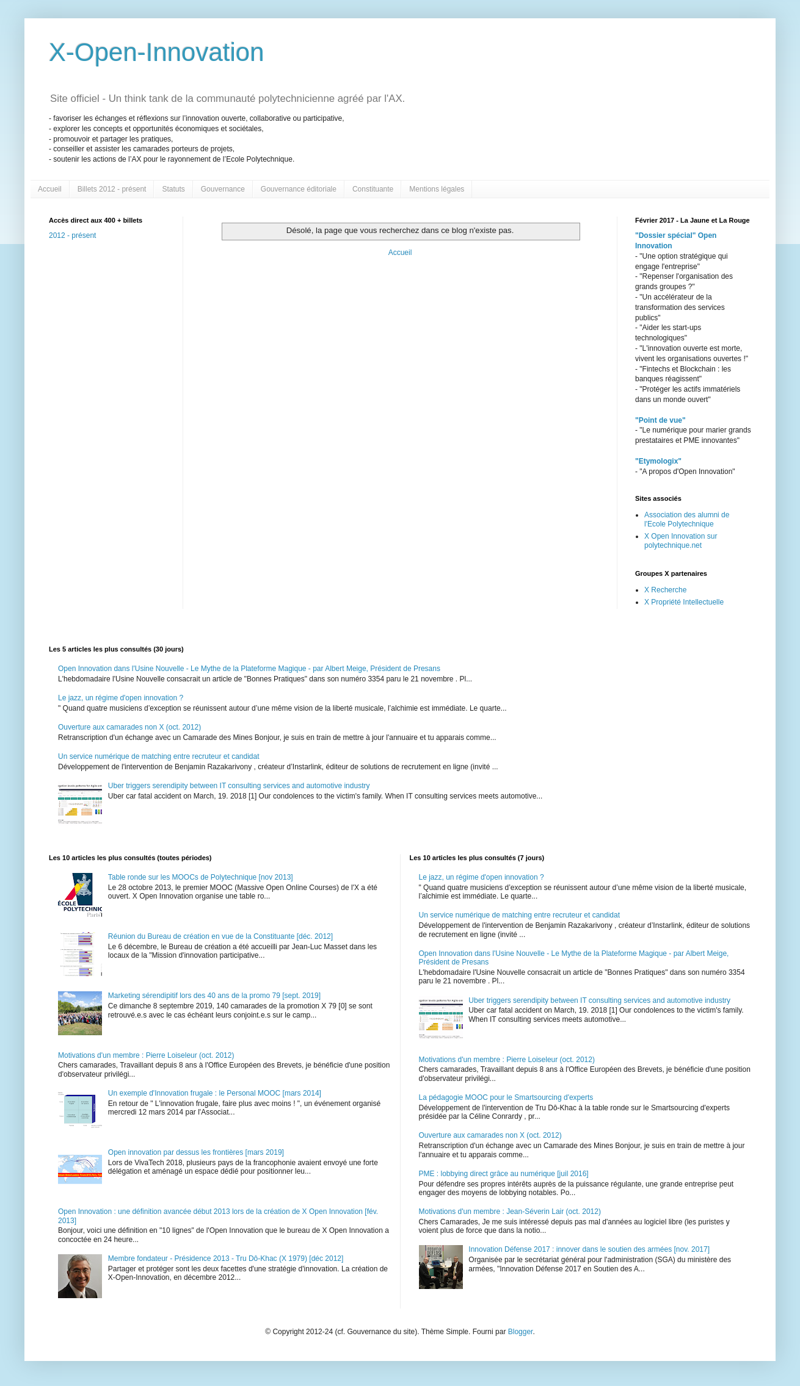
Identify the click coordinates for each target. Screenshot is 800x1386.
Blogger (520, 1331)
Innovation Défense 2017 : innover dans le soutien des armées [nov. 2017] (589, 1249)
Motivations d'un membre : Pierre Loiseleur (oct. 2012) (146, 1055)
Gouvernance (223, 189)
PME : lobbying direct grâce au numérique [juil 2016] (504, 1173)
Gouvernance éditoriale (298, 189)
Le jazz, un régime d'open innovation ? (120, 698)
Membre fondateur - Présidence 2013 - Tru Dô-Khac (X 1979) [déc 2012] (226, 1258)
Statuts (173, 189)
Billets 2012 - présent (112, 189)
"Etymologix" (658, 461)
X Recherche (665, 590)
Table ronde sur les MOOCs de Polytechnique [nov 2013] (200, 877)
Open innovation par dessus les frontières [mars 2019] (196, 1152)
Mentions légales (436, 189)
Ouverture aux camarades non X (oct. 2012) (129, 727)
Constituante (372, 189)
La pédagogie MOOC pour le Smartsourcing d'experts (506, 1097)
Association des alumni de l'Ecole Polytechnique (686, 519)
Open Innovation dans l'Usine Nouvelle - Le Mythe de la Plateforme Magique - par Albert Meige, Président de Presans (249, 668)
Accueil (50, 189)
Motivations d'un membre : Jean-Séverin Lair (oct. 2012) (510, 1211)
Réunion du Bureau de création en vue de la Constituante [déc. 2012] (220, 936)
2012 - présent (72, 235)
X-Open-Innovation (156, 52)
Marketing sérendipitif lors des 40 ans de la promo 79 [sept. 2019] (214, 995)
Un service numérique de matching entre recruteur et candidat (159, 756)
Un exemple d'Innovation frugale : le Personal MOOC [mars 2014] (214, 1093)
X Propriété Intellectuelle (684, 602)
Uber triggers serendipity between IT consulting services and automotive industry (239, 785)
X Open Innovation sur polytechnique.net (680, 540)
